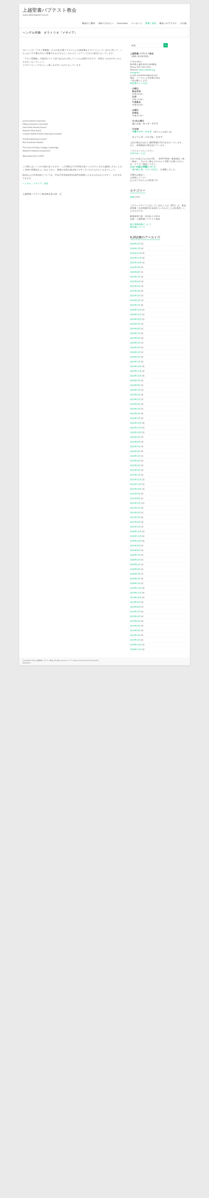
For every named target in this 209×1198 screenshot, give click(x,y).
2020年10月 (136, 540)
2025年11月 (136, 257)
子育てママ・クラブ (141, 131)
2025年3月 (135, 295)
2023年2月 (135, 413)
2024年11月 (136, 314)
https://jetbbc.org (147, 69)
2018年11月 (136, 649)
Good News (122, 23)
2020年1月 (135, 583)
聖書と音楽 (150, 23)
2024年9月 (135, 323)
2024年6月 (135, 338)
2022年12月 (136, 423)
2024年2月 (135, 356)
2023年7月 (135, 390)
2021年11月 (136, 484)
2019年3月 (135, 630)
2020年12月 (136, 531)
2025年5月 (135, 286)
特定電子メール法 (138, 83)
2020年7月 (135, 555)
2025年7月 (135, 276)
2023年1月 (135, 418)
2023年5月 (135, 399)
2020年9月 (135, 545)
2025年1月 (135, 305)
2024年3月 (135, 352)
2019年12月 (136, 588)
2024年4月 (135, 347)
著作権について (137, 227)
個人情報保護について (140, 224)
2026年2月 (135, 243)
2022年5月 (135, 456)
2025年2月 (135, 300)
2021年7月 (135, 503)
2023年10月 (136, 375)
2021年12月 (136, 479)
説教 (132, 197)
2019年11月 (136, 592)
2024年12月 (136, 309)
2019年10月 (136, 597)
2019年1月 (135, 639)
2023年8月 (135, 385)
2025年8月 (135, 272)
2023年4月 (135, 404)
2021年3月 (135, 517)
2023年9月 (135, 380)
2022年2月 (135, 470)
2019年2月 (135, 635)
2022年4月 (135, 460)
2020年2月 (135, 578)
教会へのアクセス (168, 23)
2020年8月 (135, 550)
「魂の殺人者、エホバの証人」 (145, 169)
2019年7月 (135, 611)
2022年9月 (135, 437)
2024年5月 (135, 342)
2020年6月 (135, 559)
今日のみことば (137, 153)
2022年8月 (135, 441)
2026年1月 (135, 248)
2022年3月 (135, 465)
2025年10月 (136, 262)
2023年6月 (135, 394)
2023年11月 (136, 371)
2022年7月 (135, 446)
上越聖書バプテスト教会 (49, 10)
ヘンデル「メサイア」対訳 (35, 183)
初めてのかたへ (106, 23)
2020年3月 (135, 573)
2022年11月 (136, 427)
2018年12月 (136, 644)
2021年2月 (135, 522)
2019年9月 (135, 602)
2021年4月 (135, 512)
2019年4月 (135, 625)
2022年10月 (136, 432)
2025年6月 (135, 281)
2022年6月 (135, 451)
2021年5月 (135, 507)
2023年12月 (136, 366)
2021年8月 (135, 498)
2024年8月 (135, 328)
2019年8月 (135, 606)
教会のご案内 (88, 23)
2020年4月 (135, 569)
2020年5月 (135, 564)
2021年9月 (135, 493)
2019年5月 (135, 621)
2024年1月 (135, 361)
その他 (183, 23)
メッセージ (136, 23)
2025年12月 (136, 253)
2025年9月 (135, 267)
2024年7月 (135, 333)
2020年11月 (136, 536)
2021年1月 (135, 526)
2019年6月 (135, 616)
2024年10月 (136, 319)
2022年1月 (135, 474)
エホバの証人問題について (143, 166)
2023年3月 (135, 408)
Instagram (134, 72)
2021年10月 (136, 489)
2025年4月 (135, 290)
